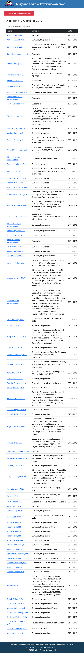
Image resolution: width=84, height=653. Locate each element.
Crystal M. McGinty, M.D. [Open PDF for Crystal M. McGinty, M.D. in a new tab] (17, 354)
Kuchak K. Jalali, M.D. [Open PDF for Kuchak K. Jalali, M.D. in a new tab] (15, 522)
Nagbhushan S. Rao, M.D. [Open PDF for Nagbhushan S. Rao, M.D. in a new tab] (17, 183)
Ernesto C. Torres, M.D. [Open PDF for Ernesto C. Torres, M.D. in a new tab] (16, 256)
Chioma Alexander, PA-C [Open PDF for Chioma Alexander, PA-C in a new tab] (16, 216)
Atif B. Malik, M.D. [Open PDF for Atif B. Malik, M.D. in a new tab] (14, 373)
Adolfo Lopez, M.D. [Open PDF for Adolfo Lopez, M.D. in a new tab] (14, 235)
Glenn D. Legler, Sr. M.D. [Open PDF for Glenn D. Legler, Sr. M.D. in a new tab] (16, 409)
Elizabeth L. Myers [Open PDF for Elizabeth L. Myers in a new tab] (14, 116)
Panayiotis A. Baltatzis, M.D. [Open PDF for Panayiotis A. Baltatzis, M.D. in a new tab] (18, 458)
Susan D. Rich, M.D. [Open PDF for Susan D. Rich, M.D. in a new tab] (14, 443)
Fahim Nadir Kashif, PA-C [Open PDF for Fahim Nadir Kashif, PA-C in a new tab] (17, 563)
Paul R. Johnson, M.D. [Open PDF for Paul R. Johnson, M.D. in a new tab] (15, 387)
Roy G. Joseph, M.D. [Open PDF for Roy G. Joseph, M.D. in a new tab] (15, 502)
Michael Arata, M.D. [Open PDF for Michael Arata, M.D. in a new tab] (15, 86)
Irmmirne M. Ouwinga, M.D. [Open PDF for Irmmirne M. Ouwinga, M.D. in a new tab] (18, 194)
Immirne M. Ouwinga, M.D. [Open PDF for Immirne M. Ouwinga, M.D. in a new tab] (18, 554)
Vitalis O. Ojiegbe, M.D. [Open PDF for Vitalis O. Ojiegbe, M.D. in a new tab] (16, 64)
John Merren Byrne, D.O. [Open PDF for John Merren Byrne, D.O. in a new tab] (17, 545)
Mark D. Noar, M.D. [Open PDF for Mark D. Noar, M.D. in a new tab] (14, 347)
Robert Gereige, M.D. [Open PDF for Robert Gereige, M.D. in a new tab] (15, 540)
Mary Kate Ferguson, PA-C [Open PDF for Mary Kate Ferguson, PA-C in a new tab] (17, 187)
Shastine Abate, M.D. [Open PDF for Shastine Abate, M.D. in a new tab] (15, 75)
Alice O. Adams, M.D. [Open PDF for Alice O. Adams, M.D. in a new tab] (15, 506)
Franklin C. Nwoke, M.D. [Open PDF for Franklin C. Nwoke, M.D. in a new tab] (16, 383)
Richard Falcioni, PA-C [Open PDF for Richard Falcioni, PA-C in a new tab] (15, 572)
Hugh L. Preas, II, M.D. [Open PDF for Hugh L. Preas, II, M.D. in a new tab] (16, 426)
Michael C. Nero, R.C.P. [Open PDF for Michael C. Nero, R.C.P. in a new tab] (16, 278)
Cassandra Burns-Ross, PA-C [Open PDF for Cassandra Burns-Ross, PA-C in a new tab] (18, 451)
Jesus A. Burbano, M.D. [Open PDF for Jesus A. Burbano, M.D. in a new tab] (16, 398)
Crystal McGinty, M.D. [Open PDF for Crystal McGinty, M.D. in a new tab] (15, 603)
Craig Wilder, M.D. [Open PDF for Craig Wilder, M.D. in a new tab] (14, 247)
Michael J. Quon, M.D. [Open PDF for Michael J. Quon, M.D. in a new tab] (15, 364)
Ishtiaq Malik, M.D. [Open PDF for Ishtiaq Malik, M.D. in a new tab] (14, 558)
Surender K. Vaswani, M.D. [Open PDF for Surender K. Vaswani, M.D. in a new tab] (17, 54)
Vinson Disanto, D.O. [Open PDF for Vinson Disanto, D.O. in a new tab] (15, 80)
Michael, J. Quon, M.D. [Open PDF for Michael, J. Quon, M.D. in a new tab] (16, 511)
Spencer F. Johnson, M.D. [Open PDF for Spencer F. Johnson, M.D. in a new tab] (17, 205)
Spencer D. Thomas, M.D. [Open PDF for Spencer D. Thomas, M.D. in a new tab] (17, 92)
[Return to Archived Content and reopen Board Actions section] (19, 13)
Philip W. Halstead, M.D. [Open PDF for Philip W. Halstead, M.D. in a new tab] (16, 178)
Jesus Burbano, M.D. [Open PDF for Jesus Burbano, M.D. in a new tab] (15, 633)
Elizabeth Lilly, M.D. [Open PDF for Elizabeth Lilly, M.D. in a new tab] (14, 47)
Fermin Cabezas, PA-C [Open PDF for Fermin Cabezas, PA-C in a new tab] (15, 104)
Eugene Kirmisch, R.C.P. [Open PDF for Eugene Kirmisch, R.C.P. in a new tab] (16, 164)
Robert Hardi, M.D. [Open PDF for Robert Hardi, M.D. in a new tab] (14, 527)
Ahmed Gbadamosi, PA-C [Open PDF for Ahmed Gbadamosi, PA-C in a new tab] (17, 150)
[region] (42, 328)
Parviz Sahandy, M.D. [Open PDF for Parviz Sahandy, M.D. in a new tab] (15, 489)
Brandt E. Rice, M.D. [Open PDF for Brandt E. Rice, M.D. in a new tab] (15, 599)
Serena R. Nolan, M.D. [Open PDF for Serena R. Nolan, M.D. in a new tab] (15, 263)
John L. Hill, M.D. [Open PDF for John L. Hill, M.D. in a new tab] (13, 171)
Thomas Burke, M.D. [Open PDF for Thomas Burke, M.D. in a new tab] (15, 140)
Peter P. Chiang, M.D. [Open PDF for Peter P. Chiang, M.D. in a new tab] (15, 319)
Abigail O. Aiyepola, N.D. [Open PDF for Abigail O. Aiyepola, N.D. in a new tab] (16, 35)
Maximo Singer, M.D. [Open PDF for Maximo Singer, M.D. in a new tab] (15, 133)
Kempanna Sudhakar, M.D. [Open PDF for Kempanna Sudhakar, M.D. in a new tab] (17, 40)
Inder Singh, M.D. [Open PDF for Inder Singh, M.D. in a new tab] (14, 516)
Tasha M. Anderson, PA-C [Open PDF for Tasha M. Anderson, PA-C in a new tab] (17, 628)
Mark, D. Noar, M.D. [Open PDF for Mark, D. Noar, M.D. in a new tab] (15, 378)
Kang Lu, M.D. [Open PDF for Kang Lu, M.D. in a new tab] (12, 496)
